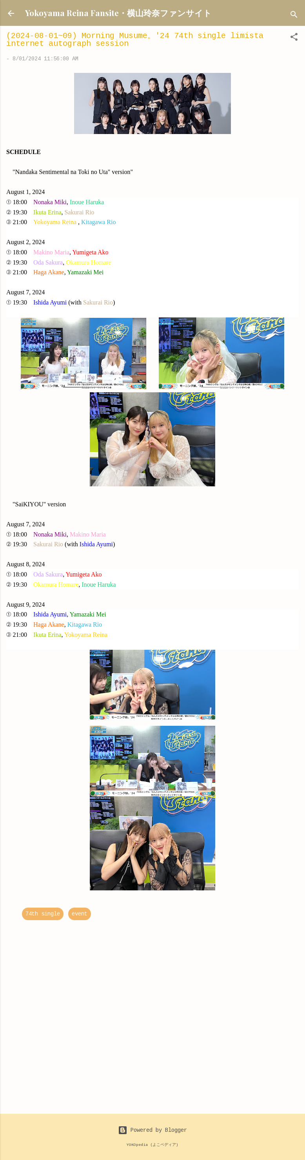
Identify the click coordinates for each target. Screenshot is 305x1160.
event (79, 914)
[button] (294, 38)
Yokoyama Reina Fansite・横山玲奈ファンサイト (118, 12)
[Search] (294, 16)
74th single (42, 914)
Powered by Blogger (152, 1130)
